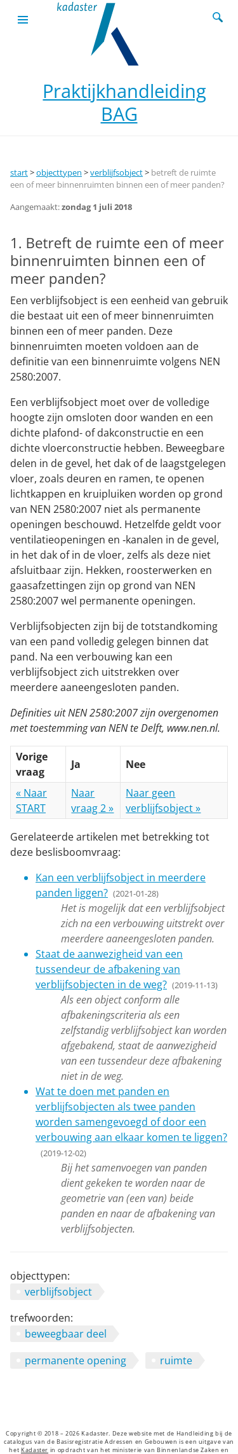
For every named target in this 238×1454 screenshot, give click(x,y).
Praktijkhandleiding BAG (124, 102)
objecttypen (59, 172)
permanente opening (75, 1360)
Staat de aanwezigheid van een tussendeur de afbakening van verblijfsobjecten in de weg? (109, 969)
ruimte (176, 1360)
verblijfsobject (116, 172)
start (19, 172)
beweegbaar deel (66, 1334)
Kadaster (34, 1450)
